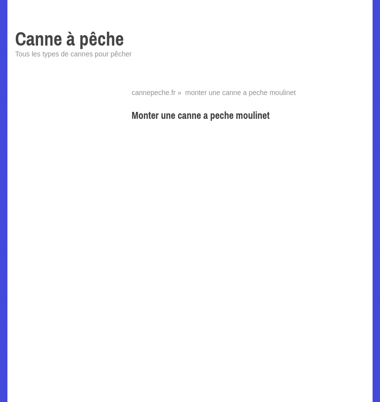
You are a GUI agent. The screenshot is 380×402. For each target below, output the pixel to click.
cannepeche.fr (154, 93)
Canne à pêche (69, 38)
